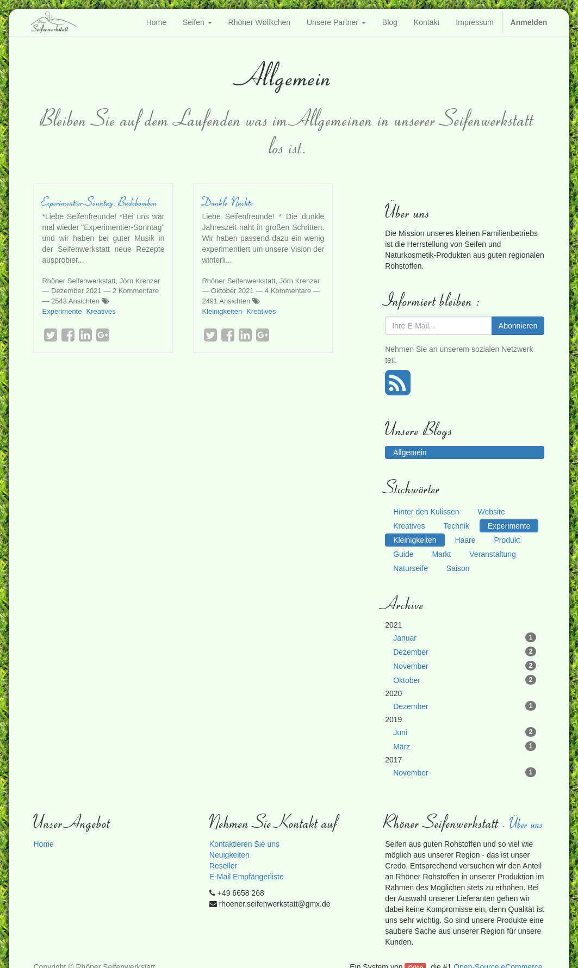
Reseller (223, 865)
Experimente (62, 311)
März (464, 746)
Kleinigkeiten (222, 311)
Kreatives (100, 311)
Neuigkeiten (229, 855)
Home (43, 844)
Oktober (464, 680)
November (464, 666)
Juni (464, 732)
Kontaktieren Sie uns (244, 844)
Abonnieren (518, 325)
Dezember (464, 651)
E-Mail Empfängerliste (246, 876)
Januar (464, 637)
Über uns (526, 823)
